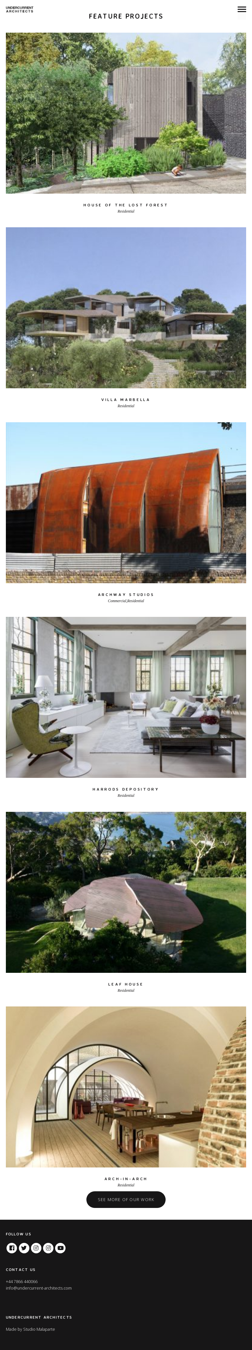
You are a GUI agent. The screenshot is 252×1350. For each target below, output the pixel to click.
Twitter (24, 1246)
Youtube (60, 1246)
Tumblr (48, 1246)
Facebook (12, 1246)
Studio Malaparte (39, 1329)
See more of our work (126, 1199)
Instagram (36, 1246)
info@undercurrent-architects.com (39, 1288)
